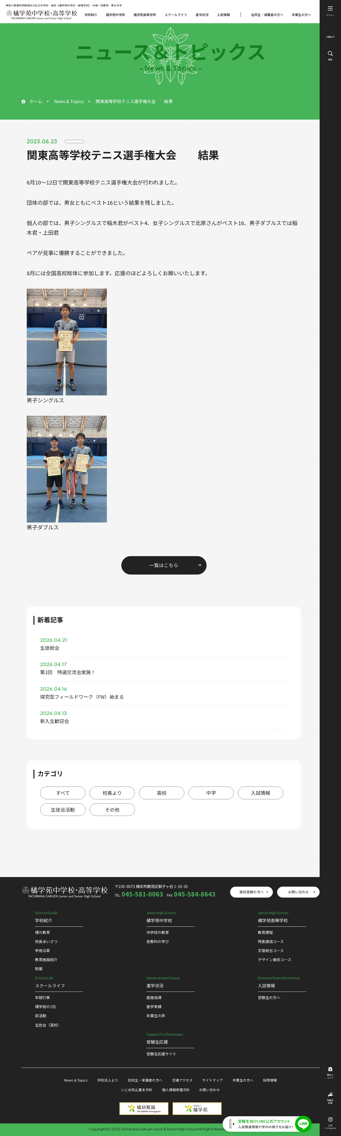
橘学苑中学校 (115, 14)
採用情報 (270, 1080)
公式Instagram (330, 1123)
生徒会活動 (63, 809)
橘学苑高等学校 (145, 14)
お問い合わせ (298, 891)
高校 (161, 792)
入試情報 (223, 14)
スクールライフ (176, 14)
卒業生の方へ (301, 14)
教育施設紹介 (46, 959)
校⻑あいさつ (46, 941)
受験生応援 (330, 1098)
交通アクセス (182, 1080)
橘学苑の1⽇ (45, 1006)
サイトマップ (212, 1080)
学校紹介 (90, 14)
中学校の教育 (157, 932)
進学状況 (202, 14)
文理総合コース (271, 950)
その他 (112, 809)
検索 (330, 56)
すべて (63, 792)
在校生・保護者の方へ (267, 14)
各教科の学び (157, 941)
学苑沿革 (42, 950)
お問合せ (330, 33)
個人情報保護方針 (176, 1089)
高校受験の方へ (251, 891)
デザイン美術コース (274, 959)
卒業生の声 (155, 1015)
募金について (330, 1073)
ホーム (35, 101)
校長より (112, 792)
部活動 (40, 1015)
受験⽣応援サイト (161, 1053)
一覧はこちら (163, 565)
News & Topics (69, 101)
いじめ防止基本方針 (136, 1089)
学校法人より (107, 1080)
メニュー (330, 11)
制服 (38, 968)
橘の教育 (42, 932)
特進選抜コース (271, 941)
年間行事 (42, 997)
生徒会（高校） (48, 1025)
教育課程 (265, 932)
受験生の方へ (269, 997)
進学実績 (153, 1006)
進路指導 (153, 997)
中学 (211, 792)
